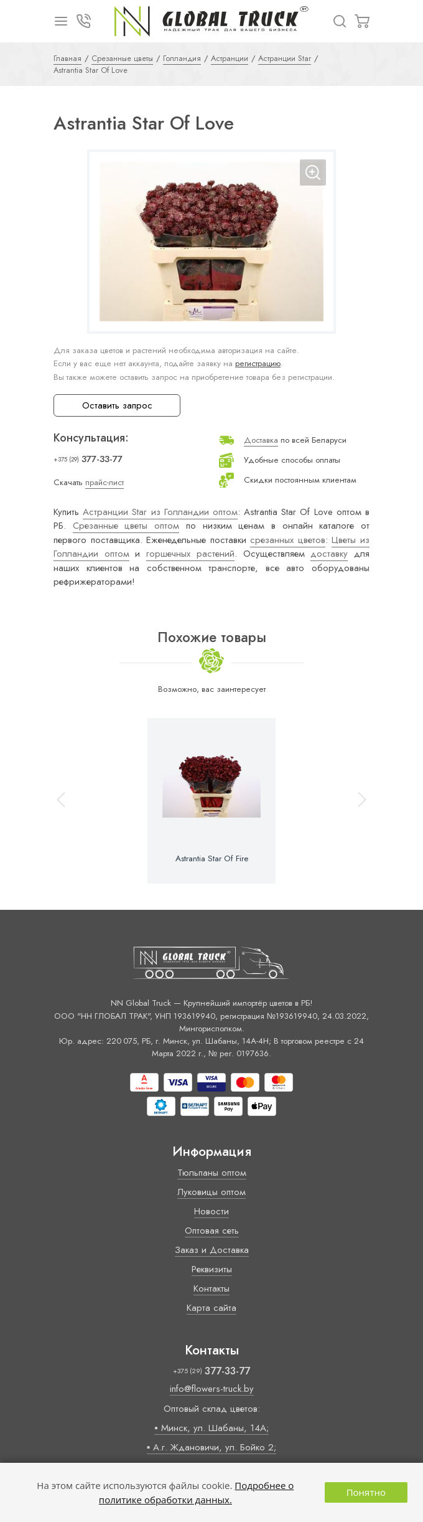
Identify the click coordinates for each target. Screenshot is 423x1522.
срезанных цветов (287, 540)
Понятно (366, 1492)
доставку (329, 553)
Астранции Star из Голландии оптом (160, 512)
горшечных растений (190, 553)
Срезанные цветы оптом (126, 525)
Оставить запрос (117, 405)
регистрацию (258, 363)
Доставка (261, 440)
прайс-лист (104, 482)
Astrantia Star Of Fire (211, 859)
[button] (356, 801)
